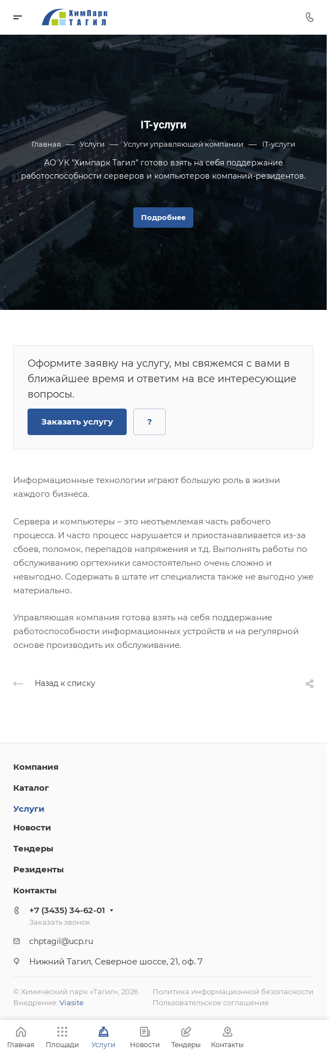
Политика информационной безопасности (233, 991)
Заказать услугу (77, 421)
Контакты (35, 890)
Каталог (31, 787)
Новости (32, 827)
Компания (35, 767)
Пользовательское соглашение (211, 1002)
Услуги (29, 808)
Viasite (71, 1002)
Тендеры (33, 848)
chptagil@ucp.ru (61, 941)
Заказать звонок (59, 922)
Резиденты (38, 869)
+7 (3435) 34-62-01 (67, 910)
